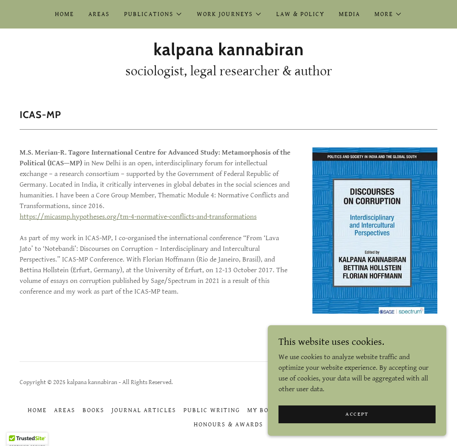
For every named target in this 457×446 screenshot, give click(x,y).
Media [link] (349, 14)
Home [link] (64, 14)
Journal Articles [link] (144, 410)
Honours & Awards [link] (228, 424)
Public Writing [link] (211, 410)
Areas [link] (99, 14)
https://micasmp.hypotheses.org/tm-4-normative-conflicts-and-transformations (138, 217)
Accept (357, 420)
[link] (228, 53)
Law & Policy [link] (300, 14)
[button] (153, 14)
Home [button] (37, 410)
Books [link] (93, 410)
